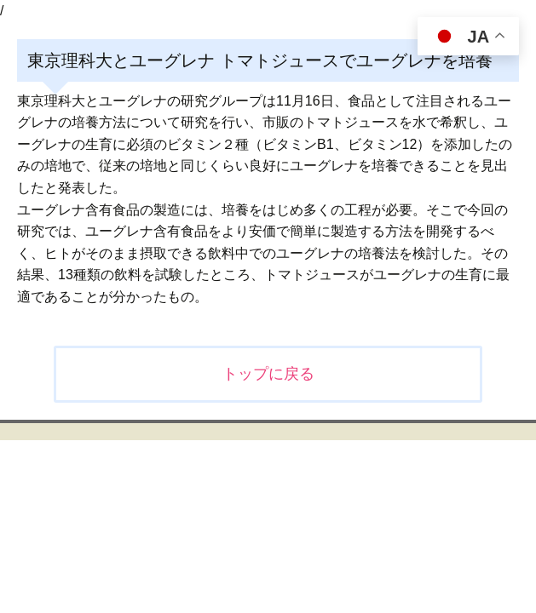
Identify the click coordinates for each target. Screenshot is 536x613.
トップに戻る (268, 373)
